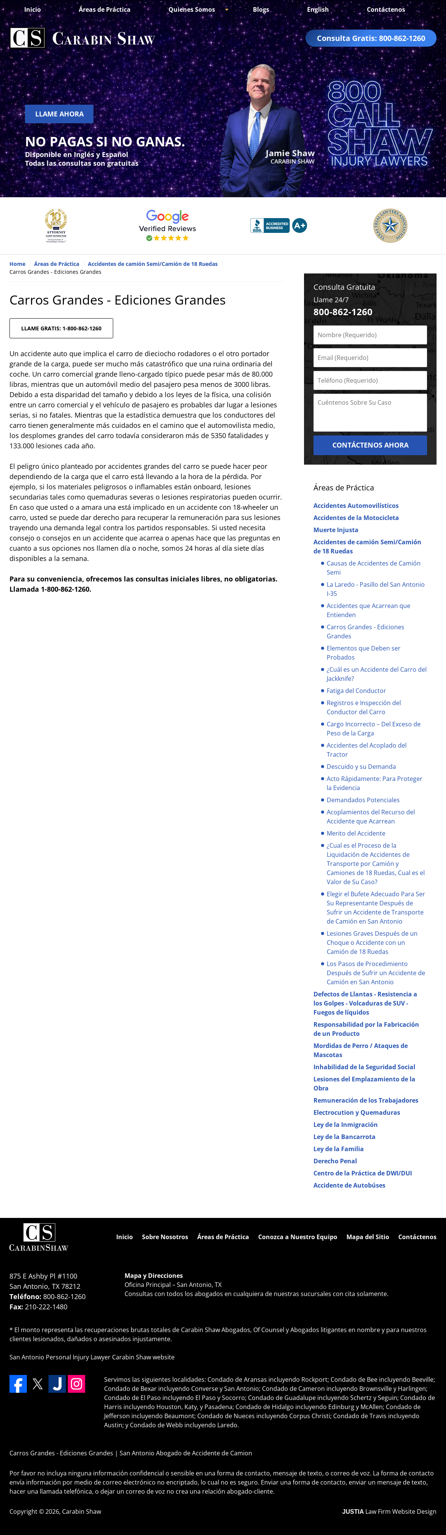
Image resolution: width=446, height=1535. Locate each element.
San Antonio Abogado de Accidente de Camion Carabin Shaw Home (82, 38)
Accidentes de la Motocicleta (356, 518)
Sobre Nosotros (165, 1237)
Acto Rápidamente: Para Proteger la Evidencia (375, 783)
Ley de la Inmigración (345, 1124)
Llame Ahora (59, 113)
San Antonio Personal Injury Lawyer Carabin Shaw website (92, 1357)
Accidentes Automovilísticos (356, 505)
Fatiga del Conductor (356, 691)
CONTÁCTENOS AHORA (370, 444)
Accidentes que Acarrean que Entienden (368, 610)
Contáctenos (386, 9)
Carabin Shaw (81, 1511)
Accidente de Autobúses (349, 1185)
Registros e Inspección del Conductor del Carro (364, 707)
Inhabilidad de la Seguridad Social (364, 1067)
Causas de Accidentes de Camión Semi (374, 568)
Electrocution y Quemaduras (356, 1112)
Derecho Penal (335, 1161)
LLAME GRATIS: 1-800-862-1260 (61, 328)
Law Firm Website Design (389, 1511)
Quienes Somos (191, 9)
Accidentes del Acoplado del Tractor (367, 750)
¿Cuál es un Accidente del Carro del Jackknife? (377, 674)
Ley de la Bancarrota (344, 1137)
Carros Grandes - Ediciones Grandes (365, 631)
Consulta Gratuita (344, 287)
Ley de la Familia (338, 1149)
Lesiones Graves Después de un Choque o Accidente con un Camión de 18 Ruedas (372, 942)
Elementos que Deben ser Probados (364, 652)
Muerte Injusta (336, 530)
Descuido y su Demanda (361, 766)
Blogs (261, 9)
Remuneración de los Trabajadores (365, 1100)
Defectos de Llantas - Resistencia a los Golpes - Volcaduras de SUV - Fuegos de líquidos (365, 1003)
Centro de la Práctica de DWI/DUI (362, 1173)
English (318, 9)
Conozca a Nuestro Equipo (297, 1237)
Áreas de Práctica (105, 9)
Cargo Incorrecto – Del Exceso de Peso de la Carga (374, 728)
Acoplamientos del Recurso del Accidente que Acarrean (371, 816)
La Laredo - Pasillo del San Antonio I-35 (376, 589)
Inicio (32, 9)
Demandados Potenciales (363, 800)
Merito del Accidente (356, 833)
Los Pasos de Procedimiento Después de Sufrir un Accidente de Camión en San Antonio (376, 973)
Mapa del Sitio (367, 1237)
